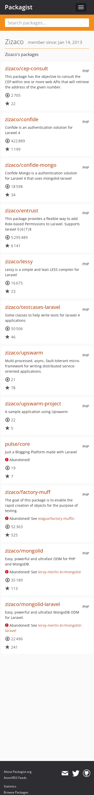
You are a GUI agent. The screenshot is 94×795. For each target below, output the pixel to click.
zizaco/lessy (19, 261)
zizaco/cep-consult (26, 68)
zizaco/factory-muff (27, 492)
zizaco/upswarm (24, 352)
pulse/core (17, 443)
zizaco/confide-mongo (30, 165)
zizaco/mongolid (24, 550)
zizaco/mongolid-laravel (32, 604)
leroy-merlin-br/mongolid (59, 571)
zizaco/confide (21, 119)
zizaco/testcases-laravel (32, 307)
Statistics (10, 786)
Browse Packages (16, 792)
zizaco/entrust (21, 210)
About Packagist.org (18, 772)
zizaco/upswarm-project (33, 403)
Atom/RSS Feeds (15, 778)
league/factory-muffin (56, 518)
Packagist (19, 7)
